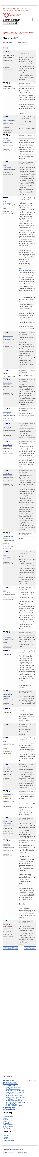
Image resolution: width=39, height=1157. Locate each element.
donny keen (7, 412)
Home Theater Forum (10, 1084)
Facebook (6, 1135)
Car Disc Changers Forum (15, 1090)
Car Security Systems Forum (15, 1097)
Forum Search (10, 23)
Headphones (13, 10)
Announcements (8, 1126)
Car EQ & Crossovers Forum (15, 1092)
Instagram (6, 1137)
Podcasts (27, 10)
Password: (25, 43)
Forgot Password (8, 1116)
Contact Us (12, 1152)
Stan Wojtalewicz (9, 120)
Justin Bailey (7, 474)
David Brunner (8, 336)
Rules (4, 1121)
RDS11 (5, 138)
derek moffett (7, 694)
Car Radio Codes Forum (14, 1095)
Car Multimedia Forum (13, 1094)
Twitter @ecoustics (9, 1140)
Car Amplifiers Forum (13, 1089)
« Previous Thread (10, 948)
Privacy (25, 1152)
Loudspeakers (21, 8)
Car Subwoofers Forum (14, 1100)
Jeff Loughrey (8, 536)
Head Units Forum (12, 1104)
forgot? (25, 42)
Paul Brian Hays (8, 55)
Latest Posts (7, 8)
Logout (5, 1118)
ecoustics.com (14, 1149)
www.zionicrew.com (25, 266)
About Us (5, 1152)
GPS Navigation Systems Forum (17, 1102)
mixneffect (6, 844)
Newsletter (19, 1152)
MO (4, 165)
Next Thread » (30, 948)
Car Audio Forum (9, 1085)
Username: (10, 43)
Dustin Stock (7, 445)
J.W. (4, 201)
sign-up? (11, 42)
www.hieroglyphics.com (26, 270)
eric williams (7, 924)
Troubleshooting (8, 1125)
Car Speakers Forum (13, 1099)
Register (5, 1119)
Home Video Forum (9, 1082)
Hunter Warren (8, 795)
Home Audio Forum (9, 1080)
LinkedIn (5, 1138)
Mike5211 (6, 768)
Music (21, 10)
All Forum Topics (9, 1109)
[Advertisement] (19, 1012)
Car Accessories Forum (14, 1087)
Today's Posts (31, 1080)
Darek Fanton (7, 383)
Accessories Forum (9, 1107)
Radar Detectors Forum (14, 1106)
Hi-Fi (14, 8)
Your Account (7, 1128)
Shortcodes (6, 1123)
